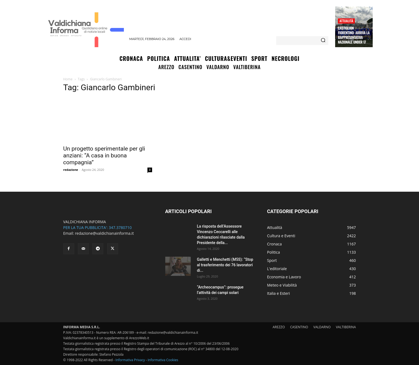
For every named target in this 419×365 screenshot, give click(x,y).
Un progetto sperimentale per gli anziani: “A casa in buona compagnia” (104, 155)
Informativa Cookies (163, 360)
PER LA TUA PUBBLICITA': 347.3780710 (97, 227)
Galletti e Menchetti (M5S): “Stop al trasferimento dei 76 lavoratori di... (225, 265)
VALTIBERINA (346, 327)
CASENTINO (299, 327)
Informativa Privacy (130, 360)
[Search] (323, 40)
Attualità (346, 20)
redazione (70, 170)
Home (68, 79)
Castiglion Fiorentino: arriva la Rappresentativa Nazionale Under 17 (354, 35)
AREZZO (279, 327)
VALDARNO (322, 327)
